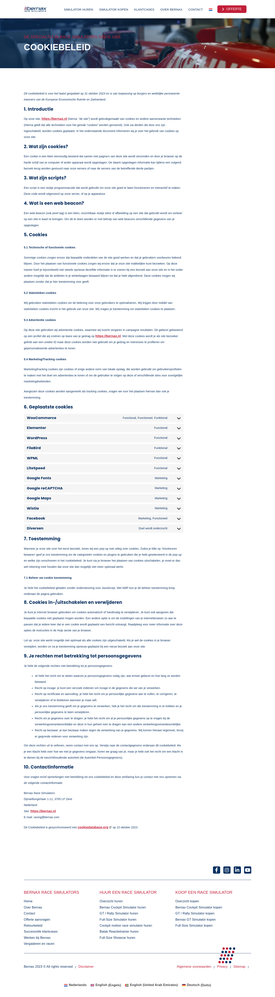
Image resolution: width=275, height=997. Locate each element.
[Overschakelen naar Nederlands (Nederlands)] (75, 985)
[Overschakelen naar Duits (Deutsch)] (196, 985)
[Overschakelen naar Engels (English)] (106, 985)
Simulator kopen (113, 9)
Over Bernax (171, 9)
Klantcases (144, 9)
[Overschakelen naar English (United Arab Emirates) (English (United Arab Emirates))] (151, 985)
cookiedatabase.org (93, 827)
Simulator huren (78, 9)
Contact (195, 9)
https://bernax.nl (54, 118)
